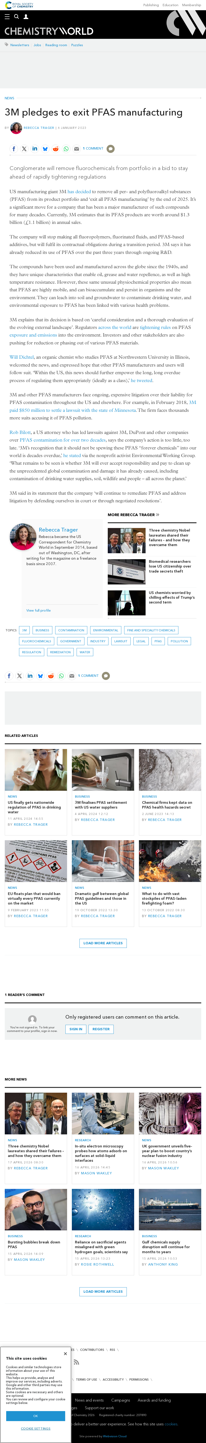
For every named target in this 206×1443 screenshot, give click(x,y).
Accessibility (113, 1379)
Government (70, 641)
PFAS (158, 641)
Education (170, 5)
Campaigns (120, 1400)
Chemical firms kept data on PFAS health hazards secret (167, 804)
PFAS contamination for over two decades (63, 440)
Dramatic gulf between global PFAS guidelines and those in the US (102, 898)
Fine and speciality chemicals (151, 630)
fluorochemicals (36, 641)
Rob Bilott (20, 432)
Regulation (31, 652)
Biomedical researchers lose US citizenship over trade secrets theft (170, 566)
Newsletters (19, 45)
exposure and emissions (33, 335)
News (9, 98)
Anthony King (163, 1264)
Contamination (71, 630)
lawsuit (121, 641)
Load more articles (103, 943)
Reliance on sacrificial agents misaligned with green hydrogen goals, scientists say (101, 1247)
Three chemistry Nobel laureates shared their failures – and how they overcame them (169, 537)
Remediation (60, 652)
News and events (89, 1400)
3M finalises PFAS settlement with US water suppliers (101, 804)
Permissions (139, 1379)
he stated (72, 455)
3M (24, 630)
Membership (191, 5)
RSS (112, 1350)
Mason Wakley (96, 1173)
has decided (79, 191)
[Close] (65, 1353)
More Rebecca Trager (131, 515)
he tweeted (141, 380)
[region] (35, 1395)
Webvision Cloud (115, 1436)
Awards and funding (154, 1400)
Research (83, 1140)
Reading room (56, 45)
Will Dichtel (22, 357)
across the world (114, 327)
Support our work (99, 1408)
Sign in (75, 1029)
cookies (171, 1424)
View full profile (38, 610)
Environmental (105, 630)
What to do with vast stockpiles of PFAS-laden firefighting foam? (164, 898)
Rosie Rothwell (97, 1264)
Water (85, 652)
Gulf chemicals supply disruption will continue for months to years (166, 1247)
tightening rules (155, 327)
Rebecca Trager (39, 128)
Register (101, 1029)
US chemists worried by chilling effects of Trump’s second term (172, 597)
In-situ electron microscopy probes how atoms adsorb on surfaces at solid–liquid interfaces (101, 1153)
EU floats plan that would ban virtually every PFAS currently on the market (34, 898)
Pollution (179, 641)
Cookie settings (36, 1428)
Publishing (151, 5)
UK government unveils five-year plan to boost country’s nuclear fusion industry (167, 1151)
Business (42, 630)
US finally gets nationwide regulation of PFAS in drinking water (34, 807)
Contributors (92, 1350)
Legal (141, 641)
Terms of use (86, 1379)
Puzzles (77, 45)
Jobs (37, 45)
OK (35, 1416)
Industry (97, 641)
